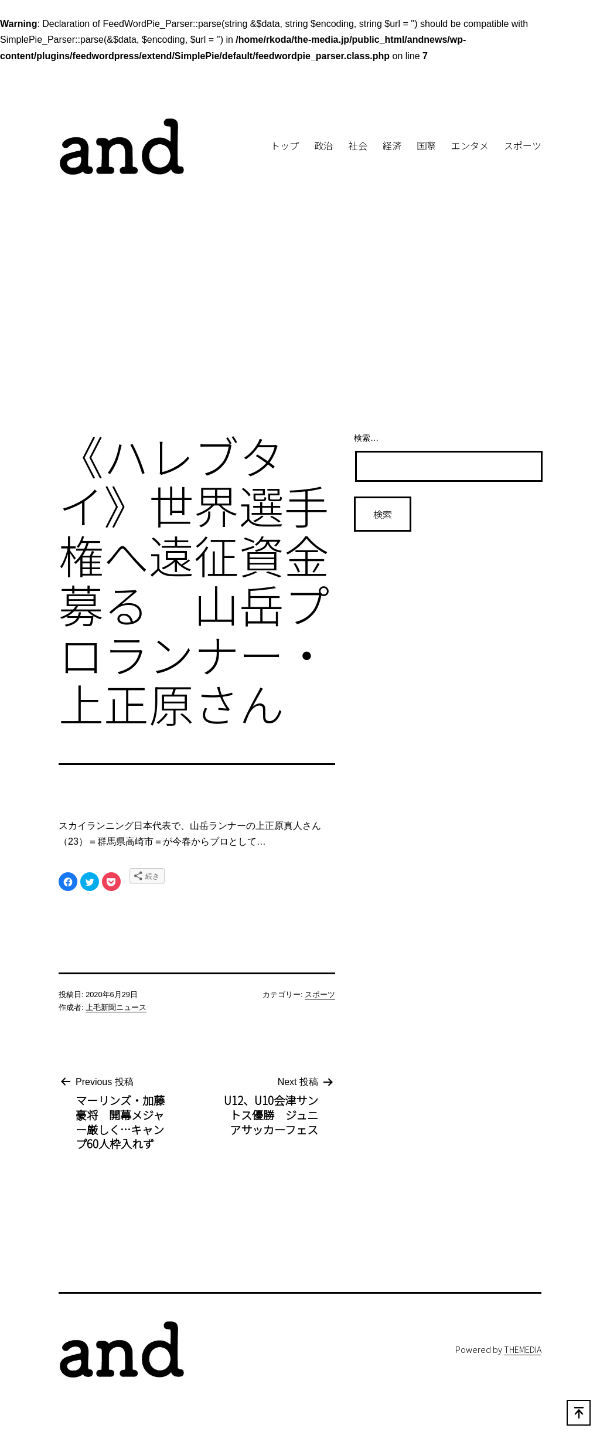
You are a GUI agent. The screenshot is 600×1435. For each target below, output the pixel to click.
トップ (285, 145)
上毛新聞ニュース (116, 1007)
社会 (358, 145)
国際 (426, 145)
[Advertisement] (300, 325)
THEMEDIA (522, 1349)
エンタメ (470, 145)
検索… (366, 438)
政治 (323, 145)
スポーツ (522, 145)
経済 (392, 145)
